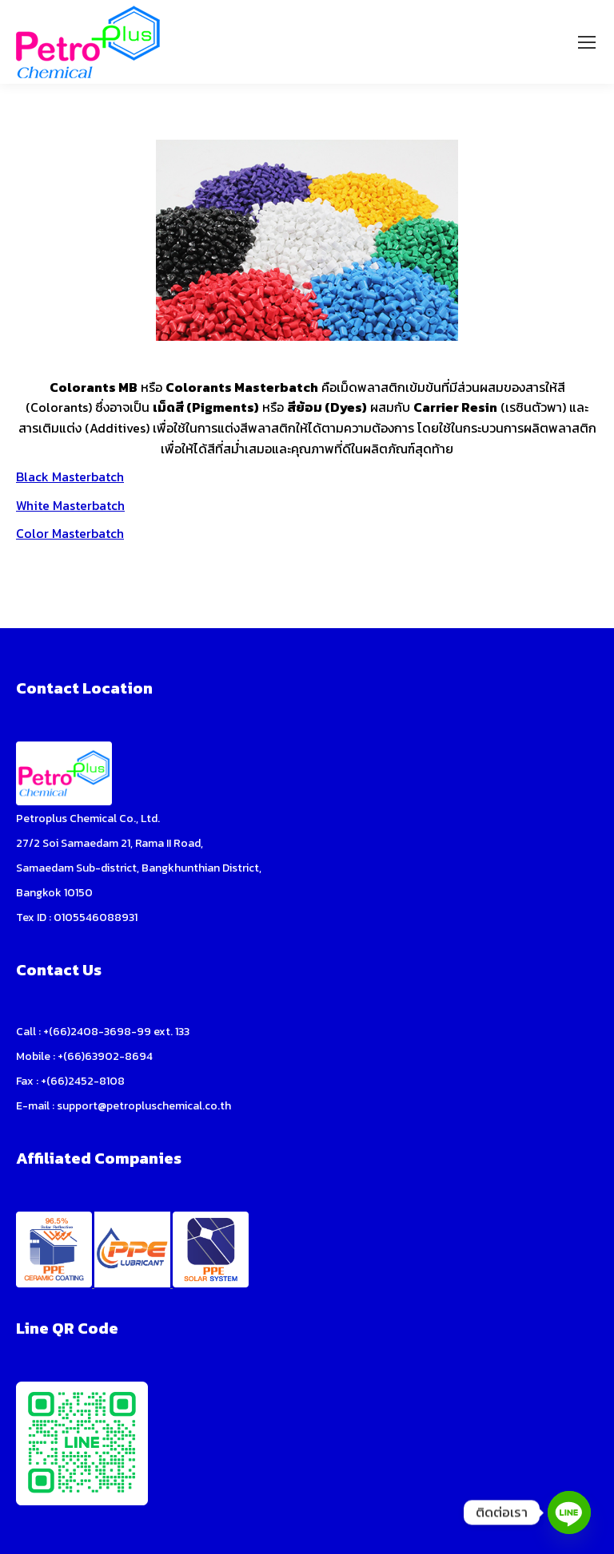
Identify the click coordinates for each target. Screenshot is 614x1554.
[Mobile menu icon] (587, 42)
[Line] (569, 1512)
